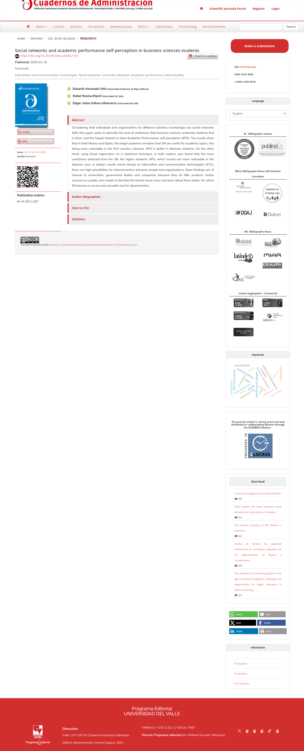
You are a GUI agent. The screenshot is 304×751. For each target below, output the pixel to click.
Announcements (214, 27)
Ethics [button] (143, 27)
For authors (96, 27)
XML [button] (25, 141)
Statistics (78, 219)
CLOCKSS (253, 427)
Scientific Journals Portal (228, 9)
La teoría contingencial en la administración (258, 493)
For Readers (241, 663)
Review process (121, 27)
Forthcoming (188, 27)
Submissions (164, 27)
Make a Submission (259, 46)
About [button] (41, 27)
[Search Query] (261, 26)
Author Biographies (86, 197)
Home (21, 38)
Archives (76, 27)
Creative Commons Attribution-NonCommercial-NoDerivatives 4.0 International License (94, 244)
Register (259, 9)
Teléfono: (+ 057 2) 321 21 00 (161, 727)
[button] (243, 614)
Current (58, 27)
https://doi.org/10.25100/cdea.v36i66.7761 (49, 56)
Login (275, 9)
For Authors (241, 673)
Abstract (78, 120)
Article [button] (26, 132)
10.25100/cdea (248, 66)
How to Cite (80, 208)
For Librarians (242, 683)
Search (291, 27)
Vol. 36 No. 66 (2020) (61, 38)
